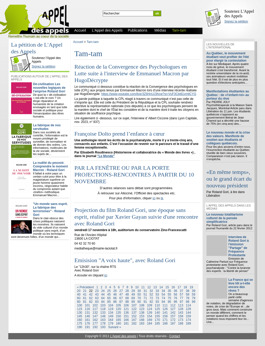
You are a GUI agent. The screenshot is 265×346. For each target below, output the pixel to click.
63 (97, 298)
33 (157, 291)
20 (78, 291)
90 (139, 302)
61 (84, 298)
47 (121, 294)
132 (95, 312)
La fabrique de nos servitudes (47, 127)
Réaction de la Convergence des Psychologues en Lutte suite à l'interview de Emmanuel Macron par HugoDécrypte (132, 73)
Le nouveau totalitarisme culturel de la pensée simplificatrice (225, 218)
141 (165, 312)
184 (149, 323)
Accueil (78, 42)
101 (87, 305)
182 (134, 323)
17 (179, 287)
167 (134, 320)
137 (134, 312)
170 (157, 320)
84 (103, 302)
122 (134, 309)
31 (145, 291)
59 (193, 294)
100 (79, 305)
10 (136, 287)
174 (188, 320)
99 (193, 302)
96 (175, 302)
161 (87, 320)
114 (188, 305)
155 (157, 316)
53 (157, 294)
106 (126, 305)
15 (167, 287)
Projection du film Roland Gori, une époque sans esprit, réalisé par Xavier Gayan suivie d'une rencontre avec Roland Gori (136, 217)
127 (172, 309)
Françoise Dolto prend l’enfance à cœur (120, 133)
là (162, 198)
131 (87, 312)
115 (79, 309)
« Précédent (85, 287)
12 (149, 287)
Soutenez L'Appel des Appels (239, 13)
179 (110, 323)
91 (145, 302)
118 (103, 309)
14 (161, 287)
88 (127, 302)
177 (95, 323)
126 (165, 309)
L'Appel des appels (123, 336)
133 (103, 312)
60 (78, 298)
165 (118, 320)
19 (191, 287)
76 (175, 298)
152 (134, 316)
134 (110, 312)
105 (118, 305)
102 (95, 305)
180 (118, 323)
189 (188, 323)
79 (193, 298)
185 (157, 323)
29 (133, 291)
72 (151, 298)
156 (165, 316)
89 (133, 302)
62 (90, 298)
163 (103, 320)
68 (127, 298)
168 (141, 320)
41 (84, 294)
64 (103, 298)
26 (115, 291)
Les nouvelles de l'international (220, 46)
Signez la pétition (236, 21)
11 (143, 287)
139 (149, 312)
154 (149, 316)
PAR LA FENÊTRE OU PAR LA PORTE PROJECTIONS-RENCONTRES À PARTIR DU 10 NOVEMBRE (134, 175)
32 (151, 291)
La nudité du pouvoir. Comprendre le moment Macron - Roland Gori (50, 166)
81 (84, 302)
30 (139, 291)
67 (121, 298)
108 (141, 305)
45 (109, 294)
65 (109, 298)
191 (87, 327)
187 (172, 323)
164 (110, 320)
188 (180, 323)
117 (95, 309)
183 (141, 323)
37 (181, 291)
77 (181, 298)
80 (78, 302)
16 (173, 287)
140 (157, 312)
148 (103, 316)
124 (149, 309)
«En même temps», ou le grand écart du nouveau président (229, 179)
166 (126, 320)
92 (151, 302)
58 (187, 294)
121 (126, 309)
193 (103, 327)
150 (118, 316)
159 (188, 316)
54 (163, 294)
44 (103, 294)
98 (187, 302)
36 (175, 291)
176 (87, 323)
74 (163, 298)
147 (95, 316)
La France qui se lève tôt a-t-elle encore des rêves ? (241, 285)
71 (145, 298)
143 (180, 312)
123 (141, 309)
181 (126, 323)
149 (110, 316)
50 (139, 294)
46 (115, 294)
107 (134, 305)
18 (185, 287)
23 (97, 291)
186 (165, 323)
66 (115, 298)
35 (169, 291)
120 (118, 309)
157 (172, 316)
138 (141, 312)
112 (172, 305)
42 (90, 294)
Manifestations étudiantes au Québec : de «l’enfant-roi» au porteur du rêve (228, 95)
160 (79, 320)
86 (115, 302)
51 (145, 294)
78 (187, 298)
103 (103, 305)
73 (157, 298)
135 (118, 312)
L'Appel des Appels (21, 53)
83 (97, 302)
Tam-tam (93, 42)
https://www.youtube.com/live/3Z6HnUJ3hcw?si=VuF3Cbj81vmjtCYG (148, 94)
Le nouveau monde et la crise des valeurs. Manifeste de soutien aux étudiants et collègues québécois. (228, 138)
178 (103, 323)
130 (79, 312)
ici (153, 198)
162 (95, 320)
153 (141, 316)
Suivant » (114, 327)
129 (188, 309)
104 (110, 305)
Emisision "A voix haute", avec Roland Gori (125, 260)
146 (87, 316)
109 (149, 305)
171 (165, 320)
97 (181, 302)
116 (87, 309)
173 (180, 320)
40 (78, 294)
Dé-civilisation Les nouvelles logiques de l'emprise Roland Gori (49, 87)
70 (139, 298)
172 (172, 320)
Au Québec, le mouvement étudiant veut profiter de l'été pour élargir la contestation (228, 56)
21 (84, 291)
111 (165, 305)
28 (127, 291)
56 (175, 294)
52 (151, 294)
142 (172, 312)
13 (155, 287)
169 (149, 320)
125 (157, 309)
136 (126, 312)
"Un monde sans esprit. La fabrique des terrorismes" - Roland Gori (50, 209)
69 (133, 298)
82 (90, 302)
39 (193, 291)
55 (169, 294)
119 (110, 309)
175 (79, 323)
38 (187, 291)
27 (121, 291)
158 (180, 316)
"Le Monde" (106, 156)
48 (127, 294)
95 (169, 302)
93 (157, 302)
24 (103, 291)
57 (181, 294)
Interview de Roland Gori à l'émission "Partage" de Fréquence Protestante (239, 246)
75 (169, 298)
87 (121, 302)
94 (163, 302)
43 (97, 294)
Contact (174, 336)
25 (109, 291)
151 (126, 316)
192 (95, 327)
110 (157, 305)
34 (163, 291)
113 (180, 305)
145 (79, 316)
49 (133, 294)
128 (180, 309)
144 (188, 312)
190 (79, 327)
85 (109, 302)
